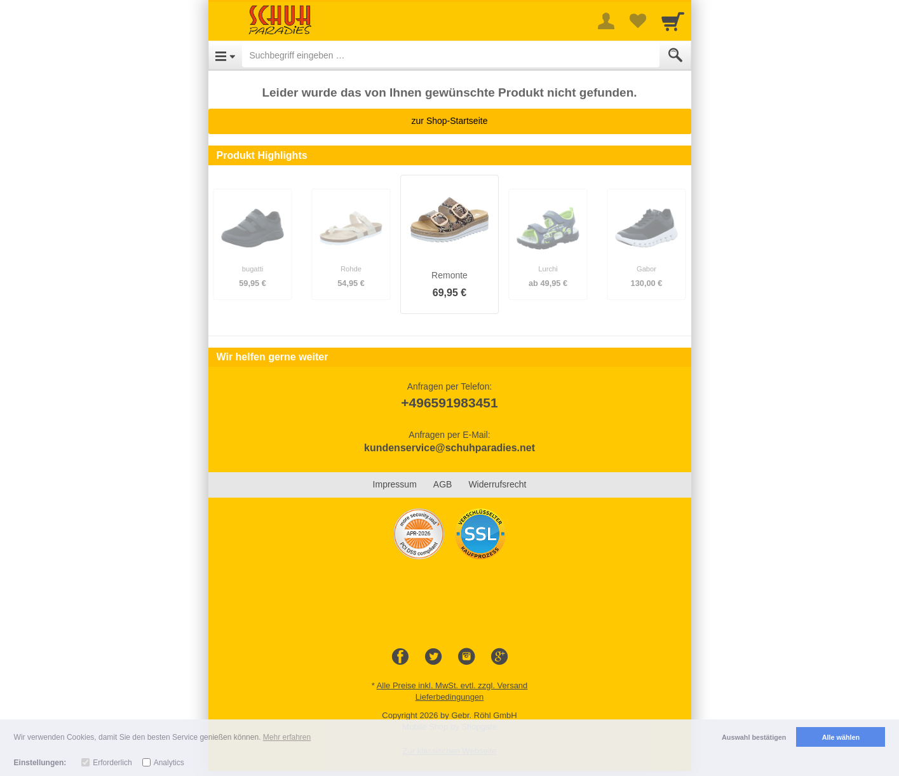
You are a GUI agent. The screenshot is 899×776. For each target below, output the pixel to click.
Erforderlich (112, 762)
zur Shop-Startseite (450, 121)
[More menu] (606, 21)
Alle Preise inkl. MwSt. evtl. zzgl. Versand (452, 685)
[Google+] (499, 657)
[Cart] (673, 21)
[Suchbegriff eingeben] (450, 55)
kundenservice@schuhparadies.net (449, 447)
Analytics (169, 762)
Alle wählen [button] (841, 737)
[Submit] (675, 55)
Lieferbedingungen (450, 697)
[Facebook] (400, 657)
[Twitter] (433, 657)
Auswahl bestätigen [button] (754, 737)
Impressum (395, 484)
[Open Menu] (225, 55)
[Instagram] (466, 657)
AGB (442, 484)
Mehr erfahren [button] (287, 737)
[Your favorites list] (637, 21)
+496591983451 (449, 402)
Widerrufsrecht (497, 484)
